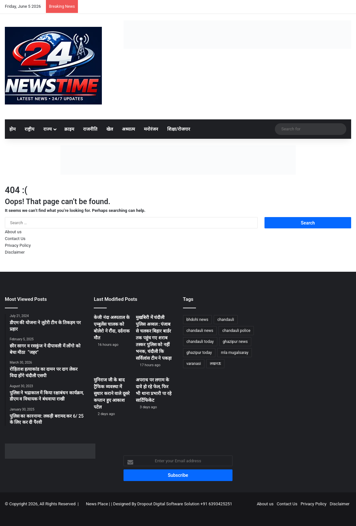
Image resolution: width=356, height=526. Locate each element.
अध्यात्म (128, 129)
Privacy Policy (18, 245)
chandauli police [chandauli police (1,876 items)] (236, 330)
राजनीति (90, 129)
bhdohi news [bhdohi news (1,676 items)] (198, 319)
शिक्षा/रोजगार (178, 129)
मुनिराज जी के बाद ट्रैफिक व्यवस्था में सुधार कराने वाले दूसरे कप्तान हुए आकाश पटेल (111, 393)
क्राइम (69, 129)
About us (13, 231)
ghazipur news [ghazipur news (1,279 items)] (235, 341)
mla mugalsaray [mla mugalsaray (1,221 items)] (234, 352)
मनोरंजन (151, 129)
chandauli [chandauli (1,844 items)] (225, 319)
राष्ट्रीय (29, 129)
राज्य (47, 129)
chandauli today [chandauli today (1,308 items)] (200, 341)
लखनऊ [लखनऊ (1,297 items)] (215, 363)
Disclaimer (15, 252)
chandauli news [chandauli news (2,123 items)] (200, 330)
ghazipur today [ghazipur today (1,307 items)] (199, 352)
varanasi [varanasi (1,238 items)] (194, 363)
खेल (109, 129)
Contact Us (15, 238)
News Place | (98, 503)
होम (12, 129)
